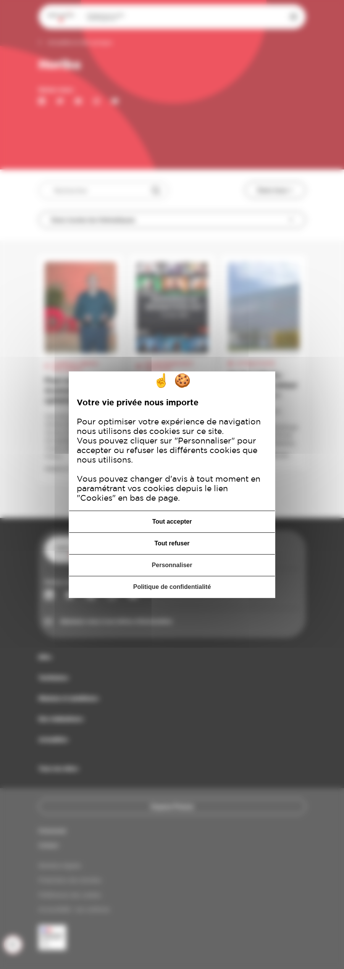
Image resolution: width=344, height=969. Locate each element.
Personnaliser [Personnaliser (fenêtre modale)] (172, 565)
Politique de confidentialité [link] (172, 587)
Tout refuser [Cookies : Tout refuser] (171, 543)
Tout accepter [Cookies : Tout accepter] (172, 521)
